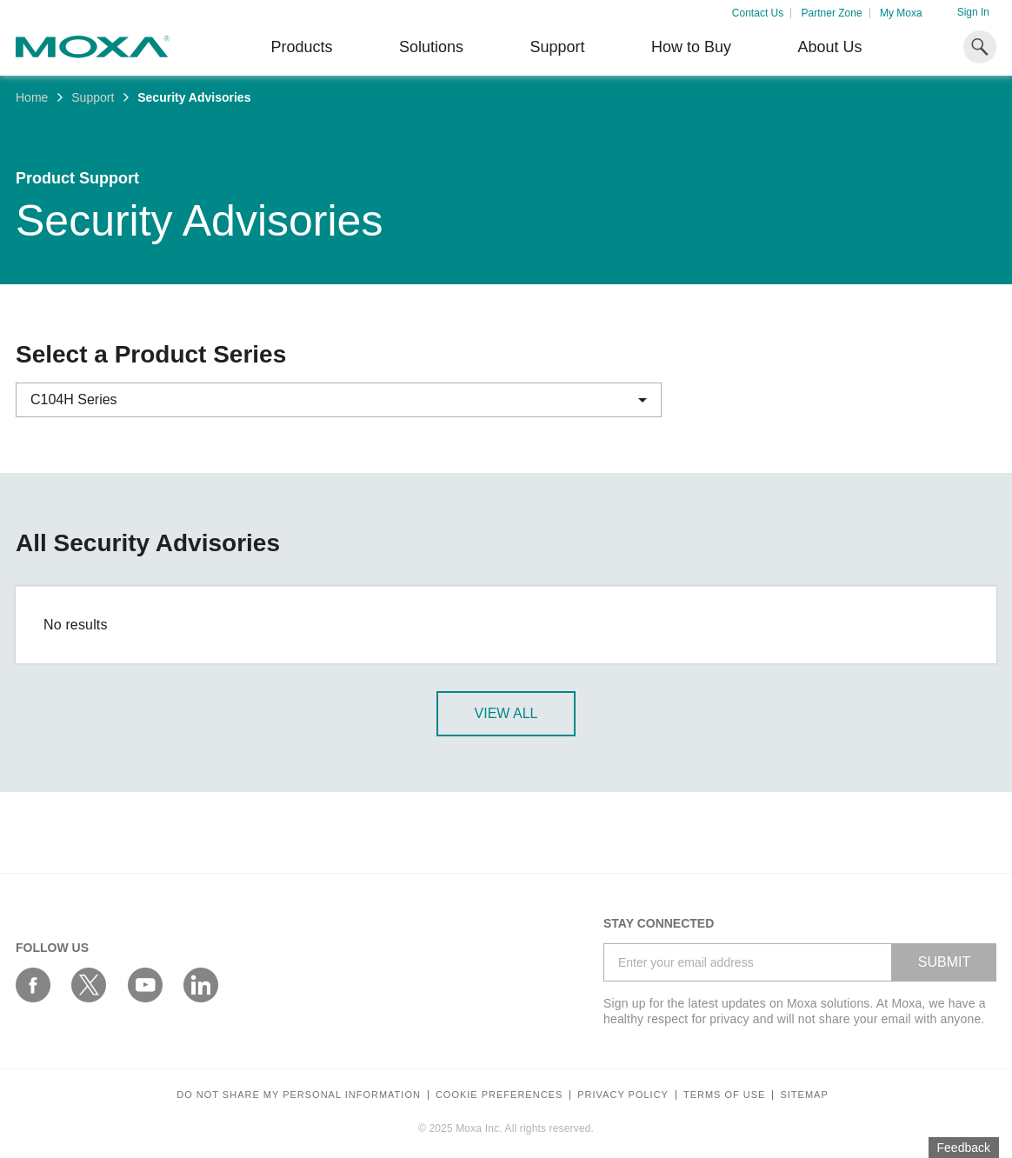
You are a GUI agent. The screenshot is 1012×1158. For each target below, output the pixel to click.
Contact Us (757, 13)
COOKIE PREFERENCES (499, 1095)
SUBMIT (944, 962)
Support (556, 47)
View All (506, 713)
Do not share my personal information (298, 1095)
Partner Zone (832, 13)
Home (32, 97)
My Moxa (901, 13)
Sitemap (804, 1095)
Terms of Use (724, 1095)
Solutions (431, 47)
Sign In (973, 12)
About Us (829, 47)
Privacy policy (623, 1095)
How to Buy (691, 47)
